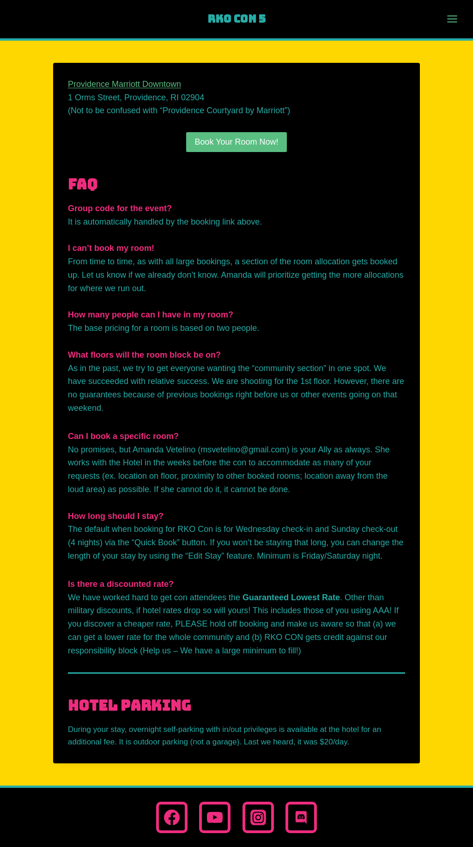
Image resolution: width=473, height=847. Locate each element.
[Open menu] (447, 19)
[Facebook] (172, 817)
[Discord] (301, 817)
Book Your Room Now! (236, 141)
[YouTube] (214, 817)
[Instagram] (258, 817)
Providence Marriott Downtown (124, 84)
